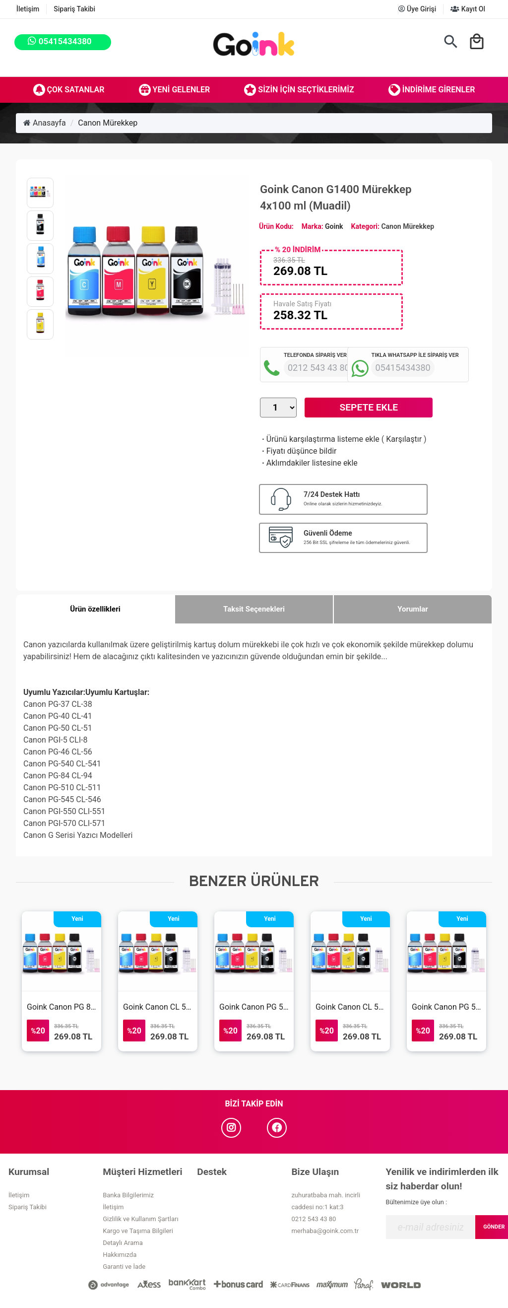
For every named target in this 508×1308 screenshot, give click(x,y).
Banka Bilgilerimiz (128, 1195)
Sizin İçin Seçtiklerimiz (299, 90)
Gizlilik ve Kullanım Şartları (140, 1219)
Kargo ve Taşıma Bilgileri (138, 1231)
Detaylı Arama (123, 1242)
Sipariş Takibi (74, 9)
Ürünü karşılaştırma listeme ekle (320, 439)
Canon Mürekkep (107, 123)
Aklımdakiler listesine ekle (309, 463)
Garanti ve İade (124, 1266)
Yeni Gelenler (174, 90)
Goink (334, 226)
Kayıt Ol (467, 9)
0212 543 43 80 (313, 1219)
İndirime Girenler (431, 90)
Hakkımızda (119, 1254)
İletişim (27, 9)
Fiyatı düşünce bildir (298, 451)
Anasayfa (44, 123)
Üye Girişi (417, 9)
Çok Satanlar (69, 90)
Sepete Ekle (369, 407)
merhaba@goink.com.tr (325, 1231)
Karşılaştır (404, 439)
